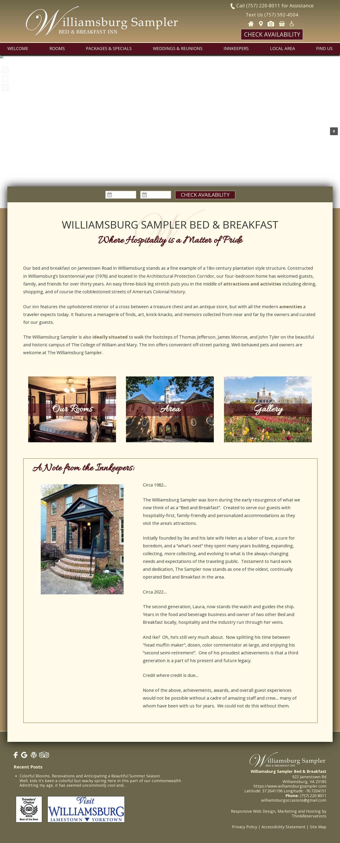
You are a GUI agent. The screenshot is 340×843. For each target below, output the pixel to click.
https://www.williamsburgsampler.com (289, 786)
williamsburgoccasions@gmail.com (293, 800)
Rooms (57, 48)
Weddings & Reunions (178, 48)
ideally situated (110, 337)
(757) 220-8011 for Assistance (280, 5)
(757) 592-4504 (281, 14)
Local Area (282, 48)
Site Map (318, 826)
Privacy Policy (244, 826)
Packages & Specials (109, 48)
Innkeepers (236, 48)
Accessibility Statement (284, 826)
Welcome (17, 48)
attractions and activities (252, 284)
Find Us (324, 48)
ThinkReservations (309, 816)
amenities (290, 307)
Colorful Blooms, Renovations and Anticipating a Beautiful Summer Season (90, 775)
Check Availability (272, 34)
